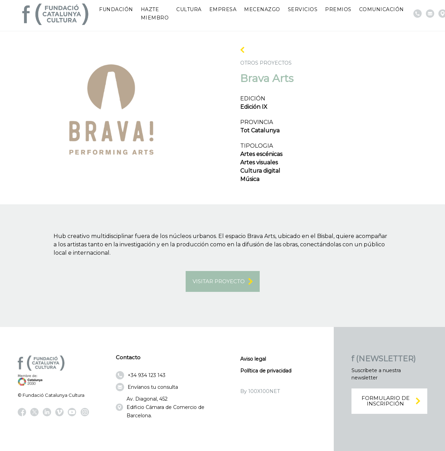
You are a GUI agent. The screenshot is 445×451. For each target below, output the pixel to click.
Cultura (189, 9)
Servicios (303, 9)
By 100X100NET (260, 391)
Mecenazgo (262, 9)
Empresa (223, 9)
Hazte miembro (155, 13)
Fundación (116, 9)
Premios (338, 9)
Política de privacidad (265, 371)
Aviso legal (253, 359)
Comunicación (381, 9)
